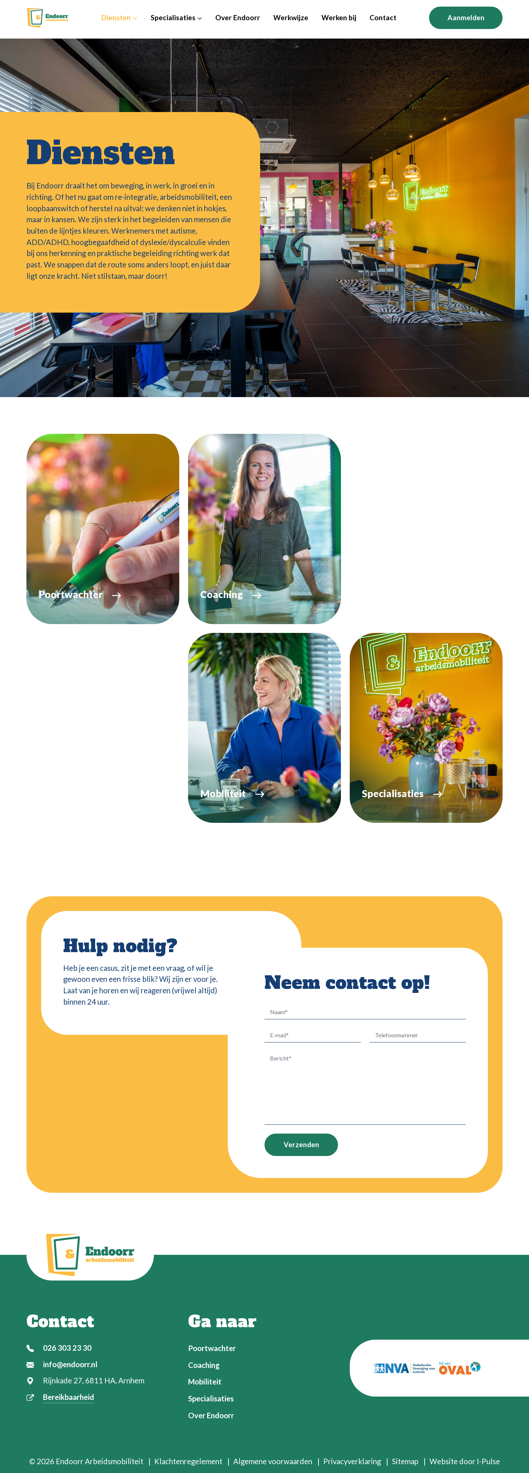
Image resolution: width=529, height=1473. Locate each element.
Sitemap (405, 1461)
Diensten (119, 17)
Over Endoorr (237, 17)
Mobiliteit (205, 1381)
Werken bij (338, 17)
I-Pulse (488, 1461)
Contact (383, 17)
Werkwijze (290, 17)
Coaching (204, 1365)
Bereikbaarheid (68, 1397)
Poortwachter (212, 1348)
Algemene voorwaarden (272, 1461)
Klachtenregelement (188, 1461)
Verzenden (301, 1146)
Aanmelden (466, 17)
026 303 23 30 (67, 1347)
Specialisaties (176, 17)
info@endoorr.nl (70, 1364)
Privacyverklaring (352, 1461)
